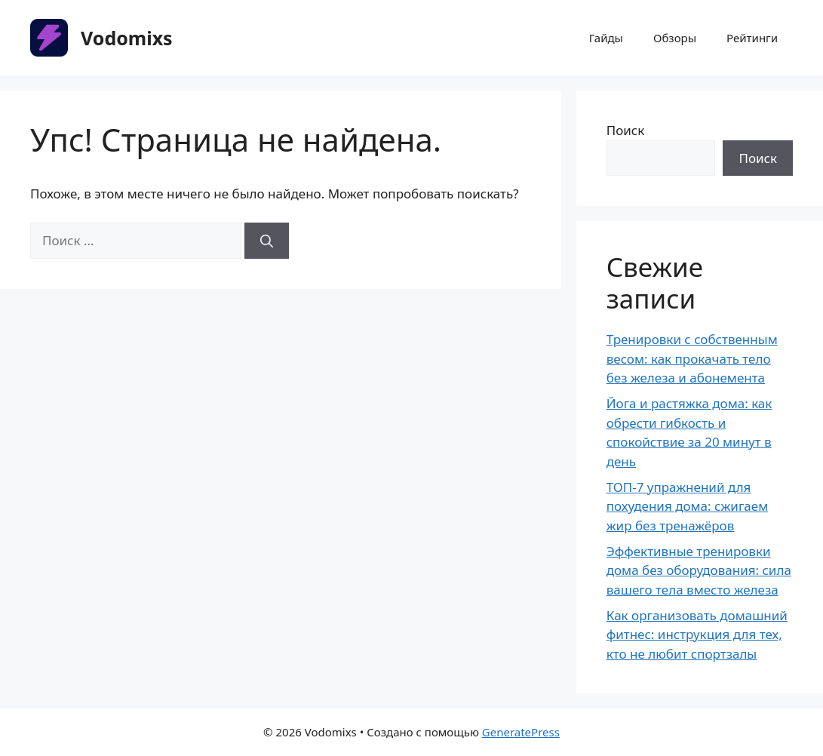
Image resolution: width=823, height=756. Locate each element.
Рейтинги (752, 37)
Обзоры (674, 37)
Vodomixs (127, 38)
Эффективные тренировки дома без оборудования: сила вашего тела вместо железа (699, 570)
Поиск (626, 130)
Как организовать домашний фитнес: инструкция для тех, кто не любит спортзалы (697, 634)
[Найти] (266, 241)
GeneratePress (521, 731)
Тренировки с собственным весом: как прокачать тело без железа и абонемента (692, 358)
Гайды (606, 37)
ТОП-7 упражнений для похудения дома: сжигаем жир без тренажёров (688, 506)
